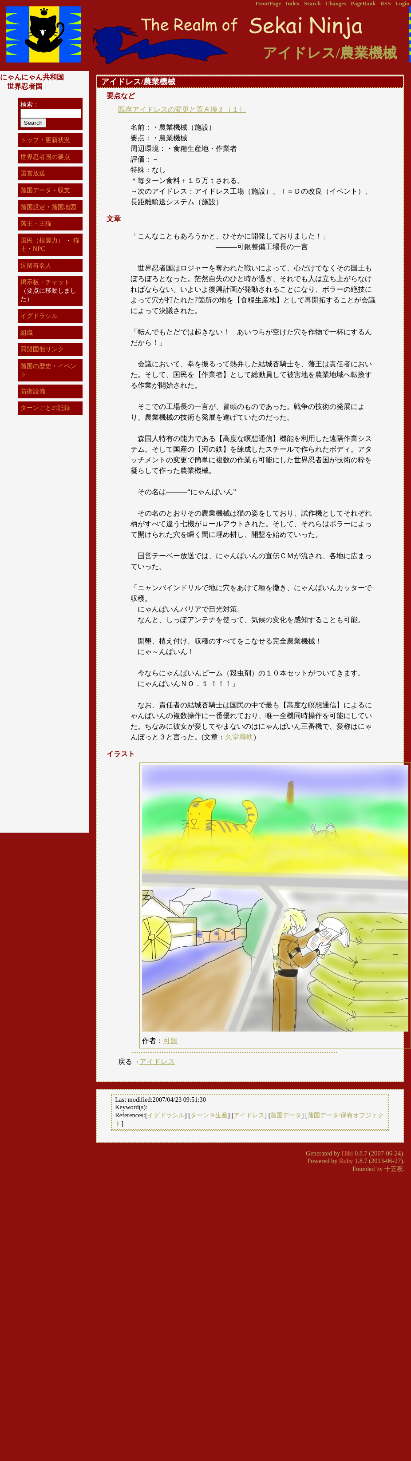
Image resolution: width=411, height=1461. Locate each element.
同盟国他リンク (42, 349)
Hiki (347, 1153)
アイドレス (157, 1061)
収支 (64, 190)
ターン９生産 (209, 1115)
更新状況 (57, 139)
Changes (335, 3)
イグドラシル (166, 1115)
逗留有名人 (35, 265)
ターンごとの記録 (45, 407)
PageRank (363, 3)
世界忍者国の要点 (45, 156)
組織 (26, 332)
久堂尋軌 (239, 737)
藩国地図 (63, 206)
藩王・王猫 (35, 223)
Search (312, 3)
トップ (29, 139)
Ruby (346, 1160)
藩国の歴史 (35, 365)
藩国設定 (32, 206)
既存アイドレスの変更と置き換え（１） (182, 109)
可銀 (170, 1040)
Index (292, 3)
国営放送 (32, 173)
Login (402, 3)
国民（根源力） (42, 240)
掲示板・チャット (45, 282)
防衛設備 (32, 391)
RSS (385, 3)
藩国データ (285, 1115)
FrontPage (268, 3)
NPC (39, 248)
